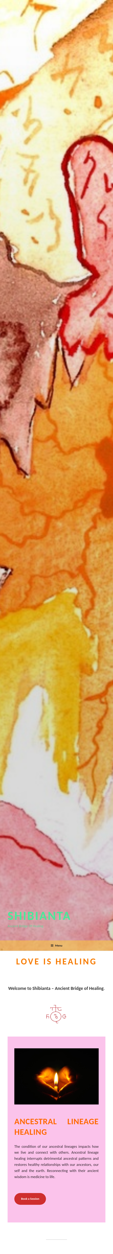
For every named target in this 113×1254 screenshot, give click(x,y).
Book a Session (30, 1199)
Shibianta (39, 915)
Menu (56, 945)
